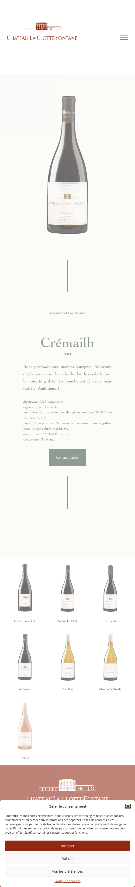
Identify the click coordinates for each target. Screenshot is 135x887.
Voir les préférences (67, 871)
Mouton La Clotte (67, 621)
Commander (67, 457)
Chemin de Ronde (110, 689)
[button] (128, 806)
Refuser (67, 859)
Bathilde (67, 689)
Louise (25, 758)
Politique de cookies (68, 881)
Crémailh (110, 621)
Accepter (67, 846)
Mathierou (24, 689)
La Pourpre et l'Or (25, 621)
